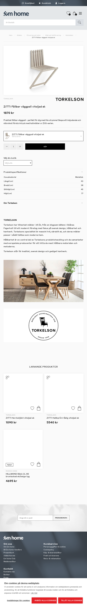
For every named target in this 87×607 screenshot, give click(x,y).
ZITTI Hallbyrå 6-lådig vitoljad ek (63, 417)
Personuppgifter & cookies (55, 547)
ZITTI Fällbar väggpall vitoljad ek (28, 134)
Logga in (60, 3)
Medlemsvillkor (10, 561)
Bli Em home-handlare (13, 550)
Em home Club (9, 558)
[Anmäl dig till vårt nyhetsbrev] (35, 518)
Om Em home (9, 547)
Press (6, 577)
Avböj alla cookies (45, 600)
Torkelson (8, 98)
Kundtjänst (28, 3)
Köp (38, 408)
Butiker (7, 575)
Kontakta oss (9, 572)
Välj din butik (10, 158)
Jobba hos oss (9, 556)
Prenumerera (61, 518)
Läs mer (34, 593)
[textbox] (18, 163)
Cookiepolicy (49, 550)
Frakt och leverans (51, 556)
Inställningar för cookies (18, 600)
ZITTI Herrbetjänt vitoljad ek (20, 417)
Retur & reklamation (52, 558)
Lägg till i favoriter (32, 408)
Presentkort (9, 553)
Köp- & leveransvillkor (53, 553)
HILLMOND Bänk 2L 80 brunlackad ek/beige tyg (18, 475)
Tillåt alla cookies (71, 600)
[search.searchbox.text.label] (40, 22)
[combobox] (18, 163)
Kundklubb (45, 3)
